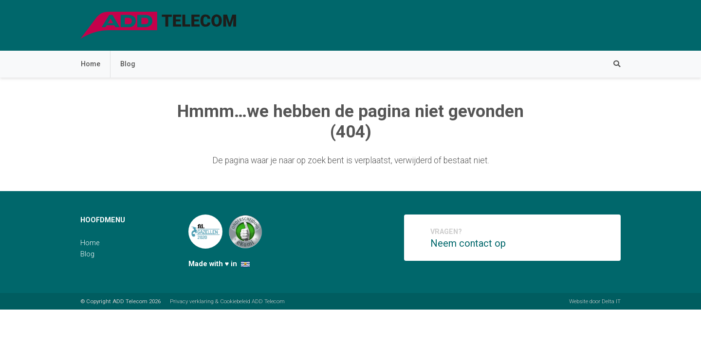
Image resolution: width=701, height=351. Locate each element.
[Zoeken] (612, 64)
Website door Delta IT (595, 301)
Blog (127, 64)
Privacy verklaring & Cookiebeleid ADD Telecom (227, 301)
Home (90, 64)
